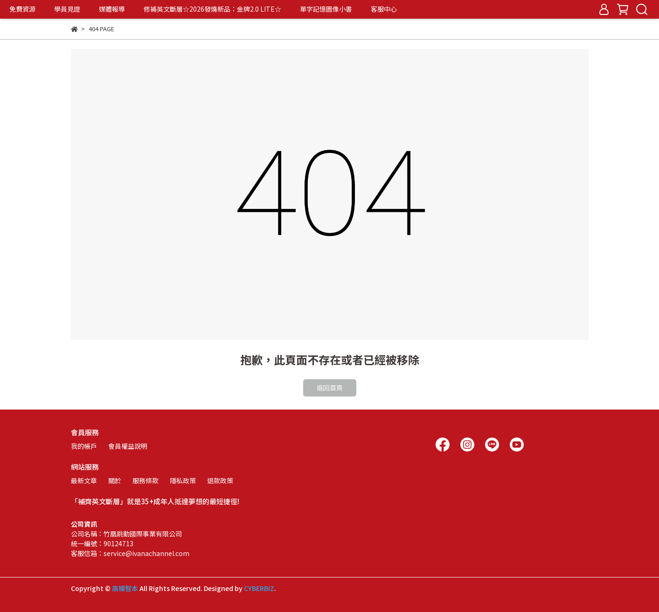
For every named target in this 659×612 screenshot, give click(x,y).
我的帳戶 (84, 446)
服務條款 (145, 480)
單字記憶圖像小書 (326, 9)
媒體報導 (112, 9)
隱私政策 (183, 480)
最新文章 (84, 480)
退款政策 (220, 480)
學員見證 (67, 9)
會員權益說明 (127, 446)
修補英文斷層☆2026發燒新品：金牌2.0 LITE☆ (212, 9)
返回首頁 (330, 387)
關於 (114, 480)
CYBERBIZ (259, 588)
